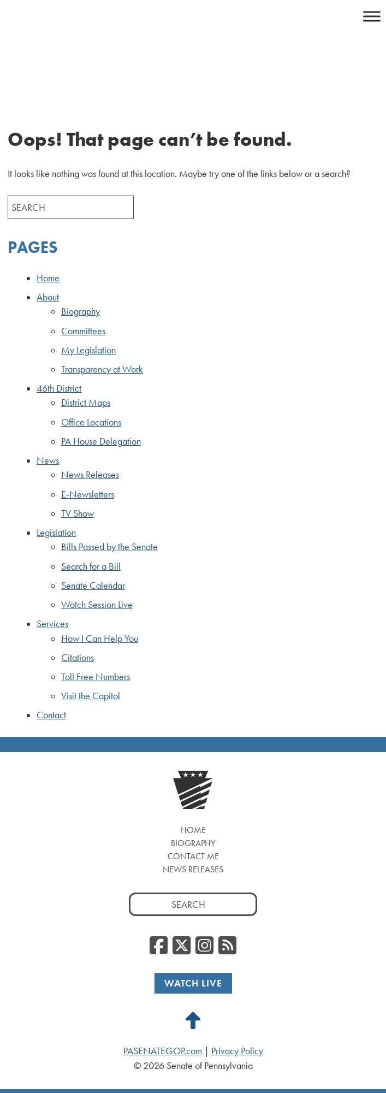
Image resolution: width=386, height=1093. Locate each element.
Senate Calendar (93, 586)
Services (52, 624)
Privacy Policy (237, 1051)
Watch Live (193, 983)
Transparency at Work (102, 369)
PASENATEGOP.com (162, 1051)
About (48, 297)
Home (48, 278)
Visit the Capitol (90, 696)
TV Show (77, 513)
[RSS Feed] (227, 946)
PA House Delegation (101, 441)
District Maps (85, 403)
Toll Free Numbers (95, 677)
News (48, 460)
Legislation (56, 533)
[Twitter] (182, 946)
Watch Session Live (97, 605)
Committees (83, 331)
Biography (80, 311)
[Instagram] (204, 946)
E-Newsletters (87, 494)
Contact (51, 715)
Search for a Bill (91, 566)
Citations (77, 658)
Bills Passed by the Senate (109, 547)
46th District (59, 388)
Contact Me (193, 856)
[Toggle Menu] (372, 16)
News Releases (90, 475)
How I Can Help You (99, 639)
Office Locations (91, 422)
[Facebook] (159, 946)
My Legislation (88, 350)
